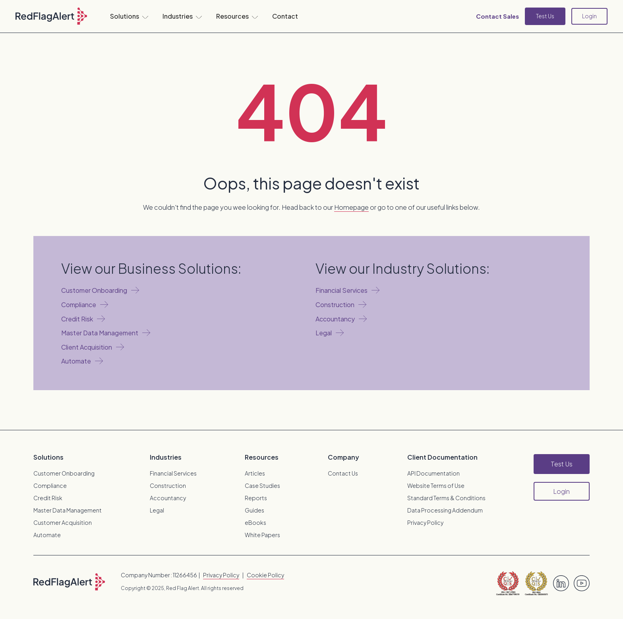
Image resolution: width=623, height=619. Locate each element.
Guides (254, 510)
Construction (168, 485)
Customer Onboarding (64, 473)
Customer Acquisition (62, 522)
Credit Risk (47, 498)
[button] (129, 16)
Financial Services (173, 473)
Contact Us (343, 473)
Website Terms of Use (435, 485)
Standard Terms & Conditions (446, 498)
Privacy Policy (425, 522)
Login (589, 15)
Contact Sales (497, 16)
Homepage (351, 207)
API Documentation (433, 473)
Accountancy (168, 498)
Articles (255, 473)
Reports (256, 498)
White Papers (262, 535)
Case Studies (262, 485)
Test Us (545, 15)
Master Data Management (67, 510)
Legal (157, 510)
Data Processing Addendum (445, 510)
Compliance (50, 485)
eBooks (255, 522)
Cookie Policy (265, 574)
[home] (51, 16)
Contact (285, 16)
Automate (47, 535)
